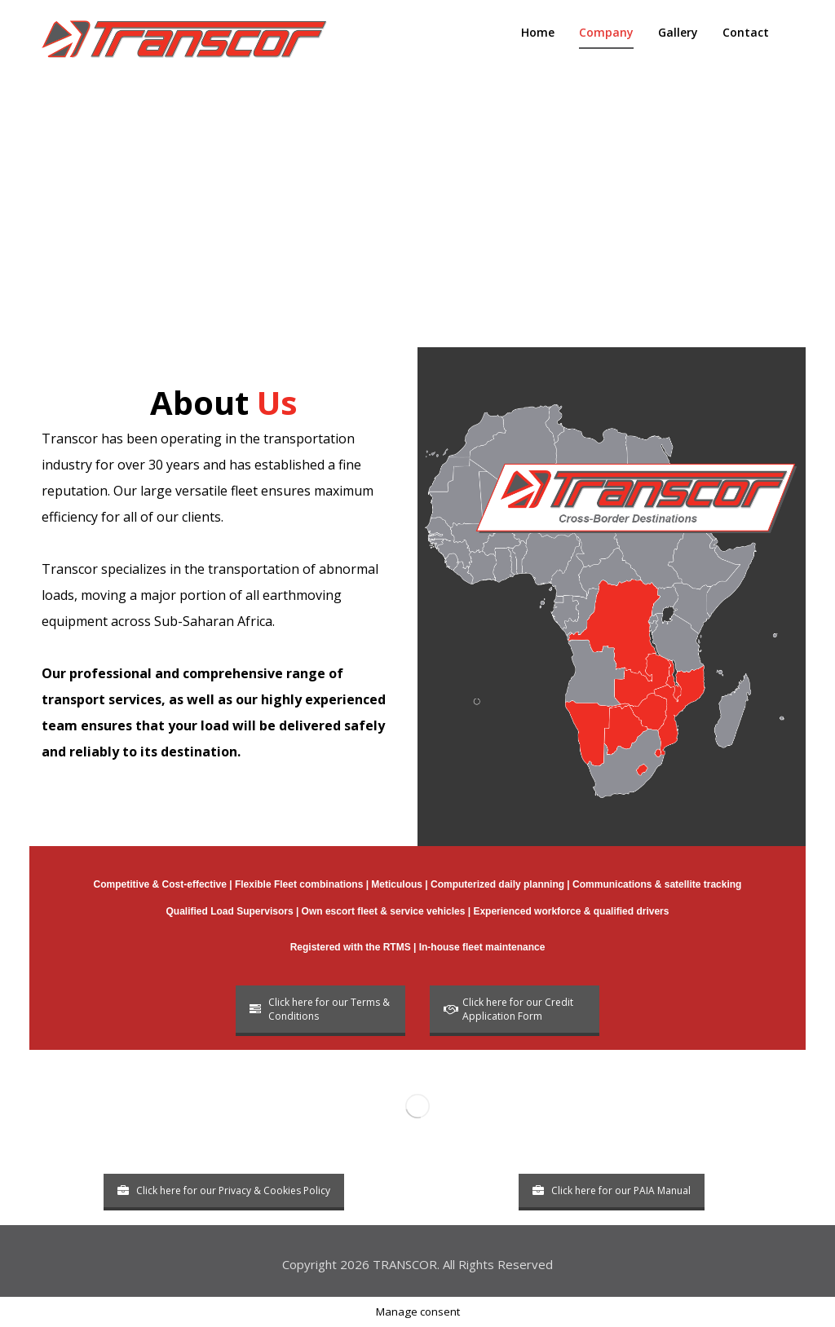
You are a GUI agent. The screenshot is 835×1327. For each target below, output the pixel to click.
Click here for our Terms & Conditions (320, 1009)
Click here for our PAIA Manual (611, 1190)
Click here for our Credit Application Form (508, 1009)
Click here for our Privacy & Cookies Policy (223, 1190)
